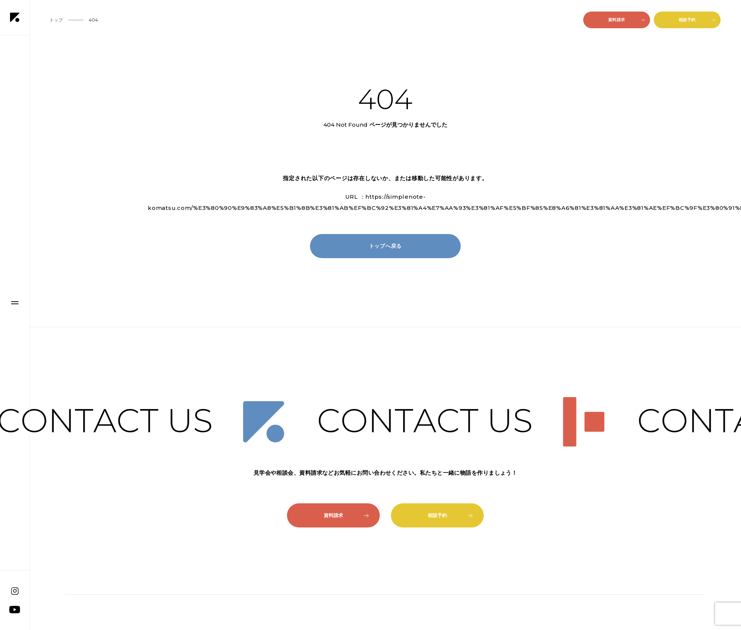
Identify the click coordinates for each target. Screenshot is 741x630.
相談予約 (697, 19)
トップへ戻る (385, 246)
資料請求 (626, 19)
